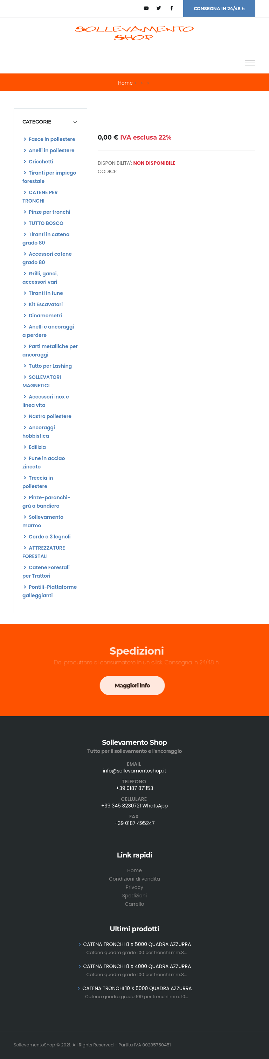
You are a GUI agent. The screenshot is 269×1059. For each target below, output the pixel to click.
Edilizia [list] (35, 447)
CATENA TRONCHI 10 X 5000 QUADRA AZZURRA (137, 988)
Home (125, 82)
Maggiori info (129, 685)
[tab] (50, 121)
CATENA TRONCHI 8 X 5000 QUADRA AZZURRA (137, 944)
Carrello (134, 904)
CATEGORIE (36, 122)
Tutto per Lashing (48, 365)
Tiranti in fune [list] (43, 293)
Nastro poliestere (47, 416)
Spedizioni (134, 895)
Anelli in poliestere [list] (49, 150)
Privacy (134, 887)
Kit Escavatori (43, 304)
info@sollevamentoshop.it (134, 770)
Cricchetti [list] (38, 161)
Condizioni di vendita (134, 878)
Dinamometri (43, 315)
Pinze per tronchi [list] (47, 212)
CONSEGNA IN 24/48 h (219, 8)
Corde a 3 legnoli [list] (47, 536)
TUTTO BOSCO (43, 223)
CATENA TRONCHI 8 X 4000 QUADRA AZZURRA (137, 966)
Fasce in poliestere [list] (49, 139)
